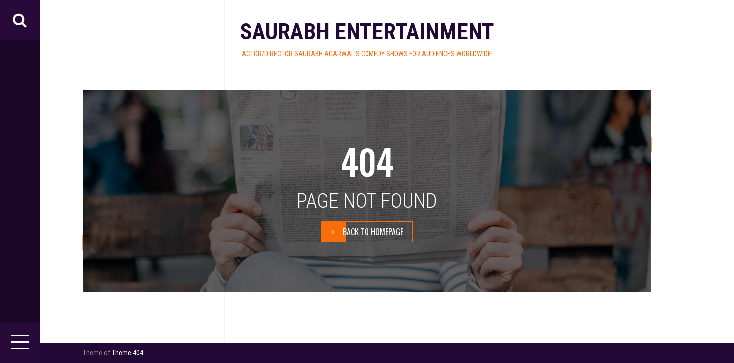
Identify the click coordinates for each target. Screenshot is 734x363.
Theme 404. (128, 353)
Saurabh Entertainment (367, 31)
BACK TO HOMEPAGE (362, 232)
